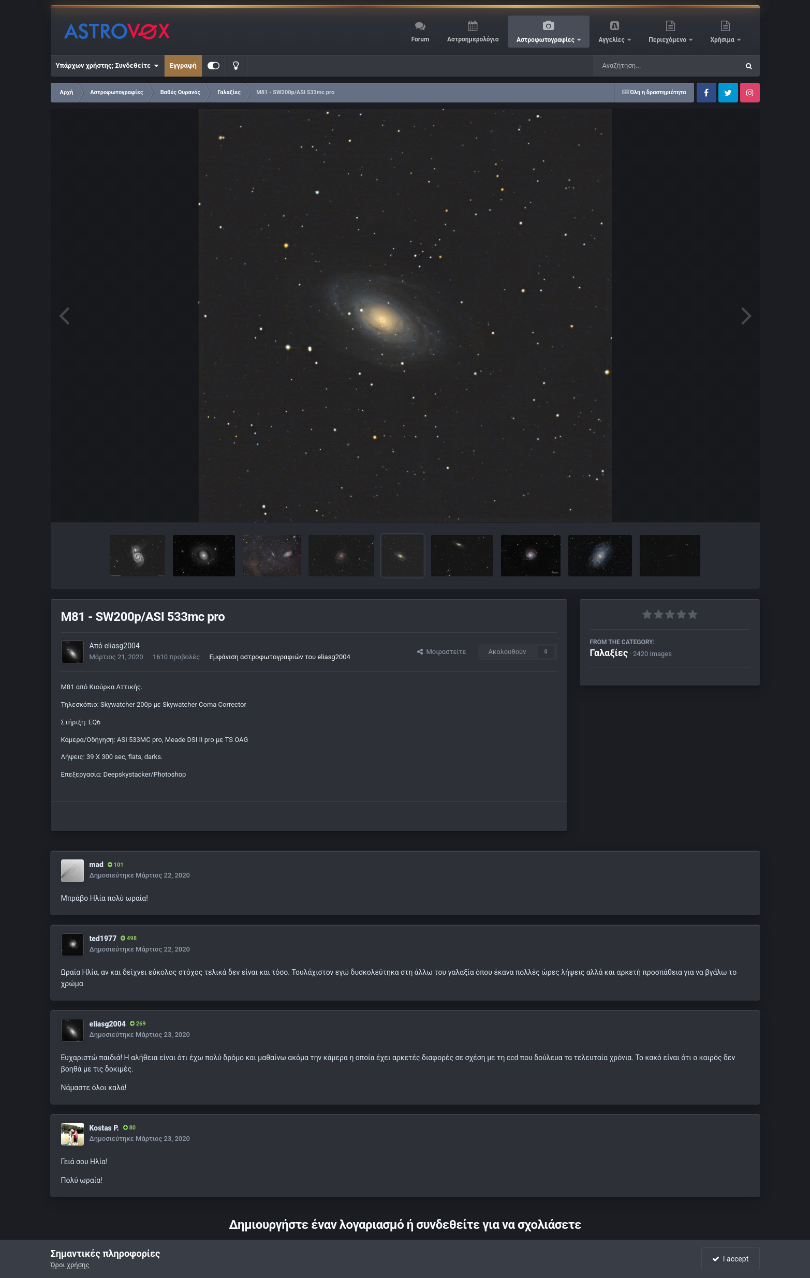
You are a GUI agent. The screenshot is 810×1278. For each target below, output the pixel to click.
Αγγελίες (612, 39)
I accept (730, 1259)
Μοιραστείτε (441, 652)
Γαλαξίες (609, 652)
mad (97, 864)
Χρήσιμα (723, 39)
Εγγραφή (183, 65)
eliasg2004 (121, 646)
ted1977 (103, 938)
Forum (420, 39)
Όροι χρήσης (70, 1265)
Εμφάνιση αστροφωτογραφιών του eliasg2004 (279, 657)
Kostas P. (104, 1128)
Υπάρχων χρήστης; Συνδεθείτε (107, 66)
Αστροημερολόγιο (472, 39)
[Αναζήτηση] (645, 66)
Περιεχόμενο (668, 39)
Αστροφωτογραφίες (546, 39)
